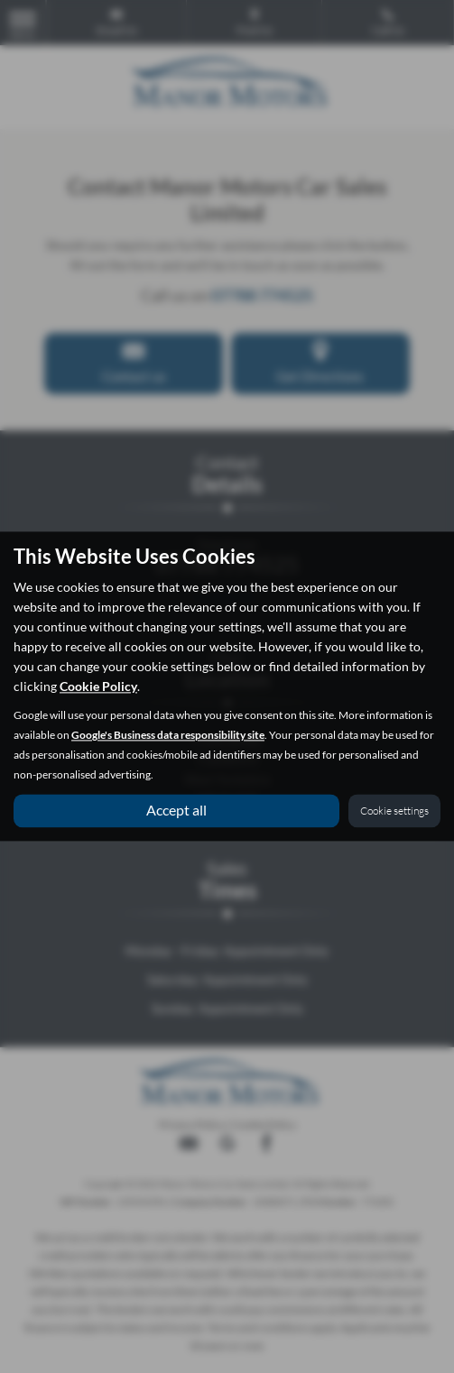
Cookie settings (394, 811)
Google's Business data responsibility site (167, 735)
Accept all (176, 810)
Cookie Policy (98, 687)
